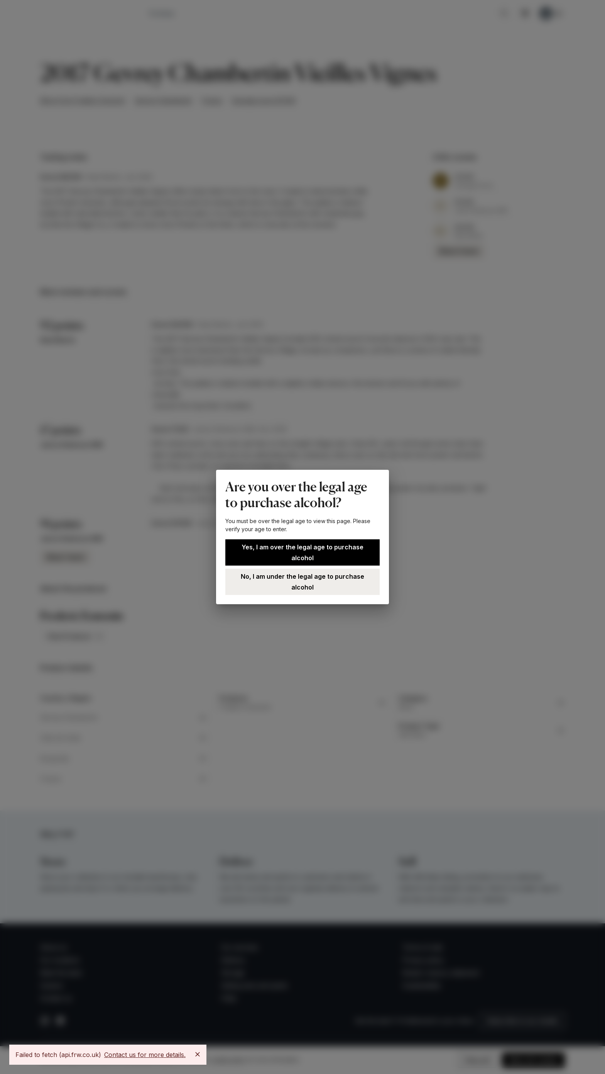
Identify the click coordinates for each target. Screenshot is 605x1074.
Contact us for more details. (145, 1055)
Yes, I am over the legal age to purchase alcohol (302, 552)
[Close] (197, 1054)
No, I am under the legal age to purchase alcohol (302, 582)
